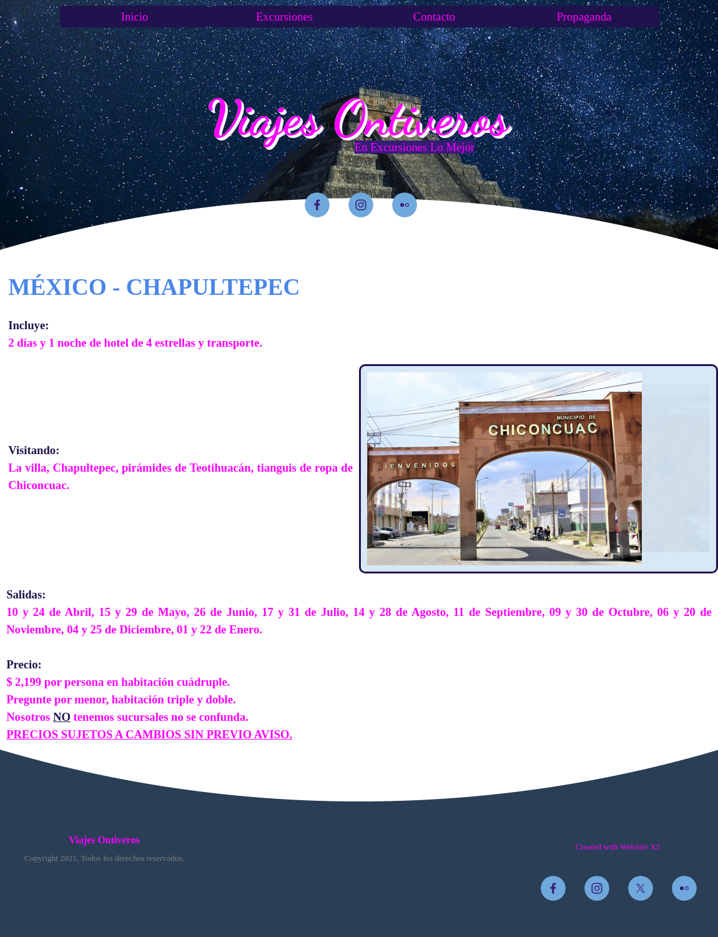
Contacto (434, 16)
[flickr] (404, 204)
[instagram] (360, 204)
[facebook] (317, 204)
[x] (640, 888)
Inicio (135, 16)
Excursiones (284, 16)
